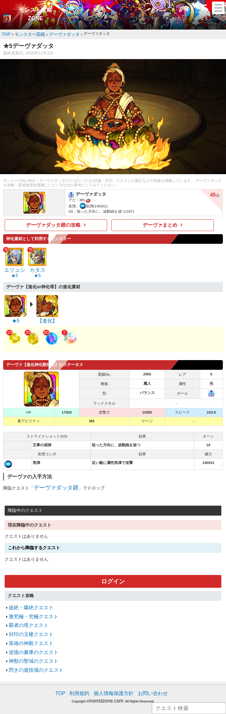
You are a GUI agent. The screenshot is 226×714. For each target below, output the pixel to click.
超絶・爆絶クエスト (27, 598)
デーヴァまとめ (160, 223)
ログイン (113, 574)
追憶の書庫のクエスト (29, 636)
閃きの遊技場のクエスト (31, 652)
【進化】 (47, 316)
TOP (68, 673)
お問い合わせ (146, 673)
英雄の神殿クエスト (27, 629)
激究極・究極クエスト (29, 606)
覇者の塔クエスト (25, 614)
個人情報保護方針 (113, 673)
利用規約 (85, 673)
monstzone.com (106, 680)
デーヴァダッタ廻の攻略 (53, 223)
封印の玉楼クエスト (27, 621)
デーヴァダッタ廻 (51, 481)
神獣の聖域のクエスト (29, 644)
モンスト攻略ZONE (35, 14)
